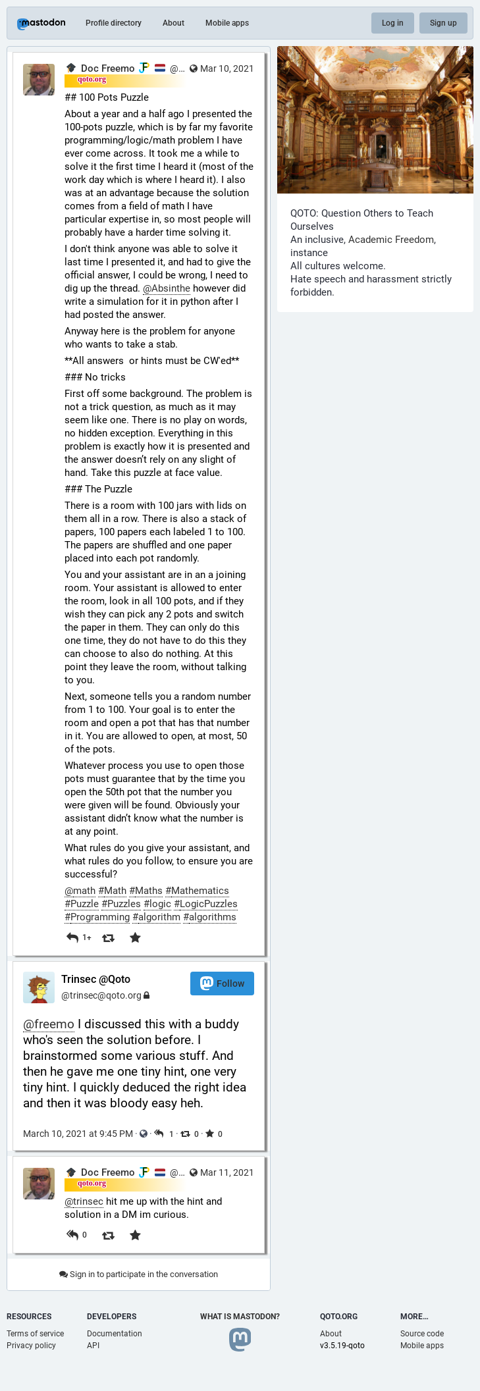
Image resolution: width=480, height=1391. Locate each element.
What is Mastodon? (240, 1316)
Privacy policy (31, 1345)
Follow (222, 983)
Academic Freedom (391, 240)
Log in (393, 23)
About (173, 23)
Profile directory (114, 23)
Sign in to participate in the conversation (138, 1274)
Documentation (114, 1333)
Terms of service (35, 1333)
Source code (422, 1333)
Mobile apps (227, 23)
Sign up (443, 23)
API (93, 1345)
